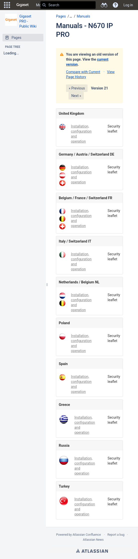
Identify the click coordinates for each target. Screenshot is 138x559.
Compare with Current (83, 72)
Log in (128, 5)
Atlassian (92, 550)
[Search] (44, 5)
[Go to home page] (23, 5)
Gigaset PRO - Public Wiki (27, 21)
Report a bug (115, 534)
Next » (76, 96)
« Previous (77, 88)
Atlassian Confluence (87, 534)
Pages (61, 16)
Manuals (83, 16)
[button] (7, 5)
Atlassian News (93, 539)
